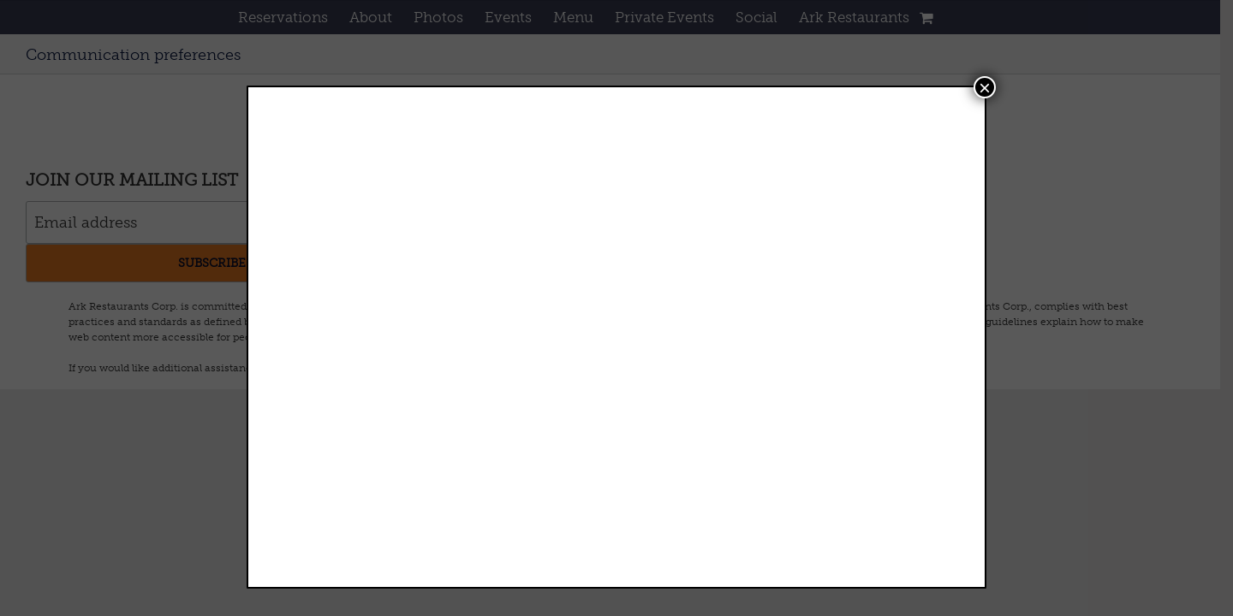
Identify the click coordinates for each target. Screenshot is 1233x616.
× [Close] (985, 87)
